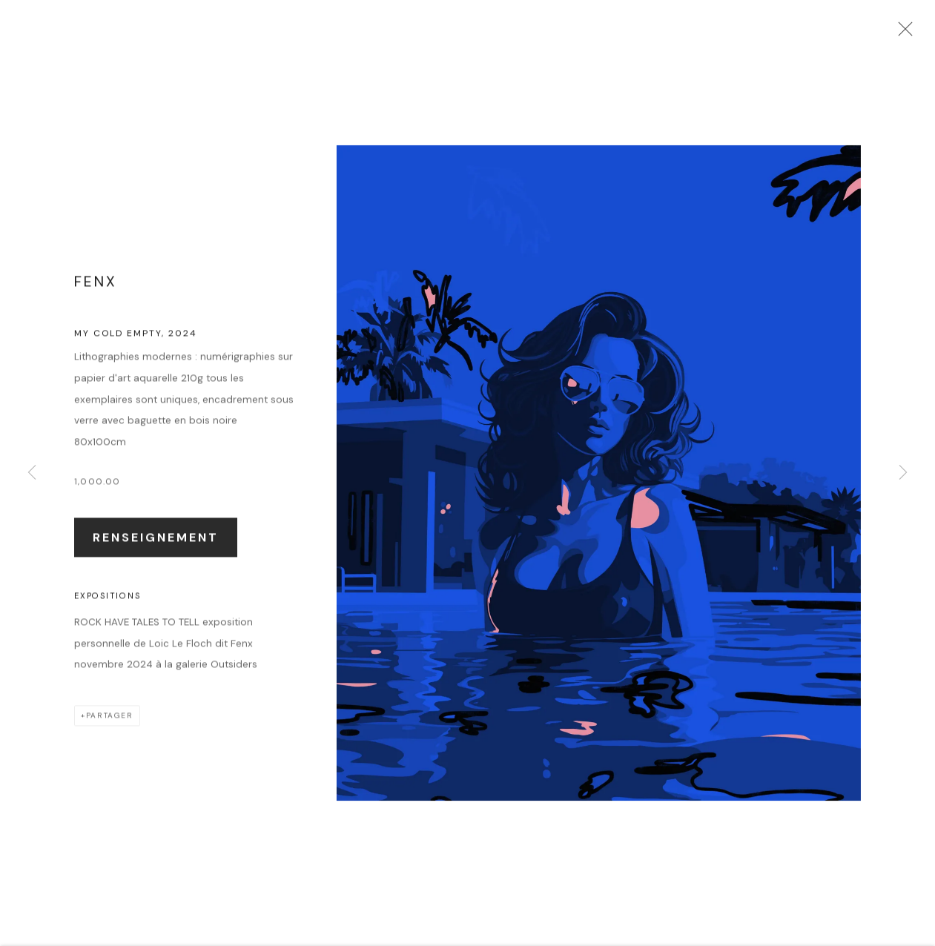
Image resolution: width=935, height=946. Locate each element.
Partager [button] (109, 726)
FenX (95, 292)
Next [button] (903, 473)
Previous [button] (32, 473)
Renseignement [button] (156, 547)
